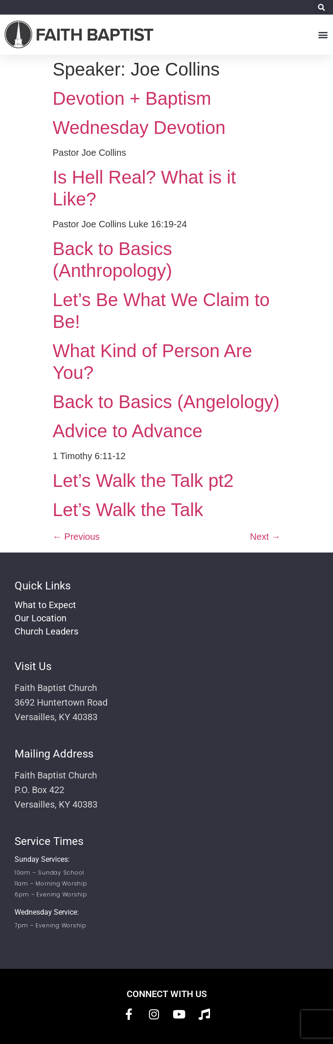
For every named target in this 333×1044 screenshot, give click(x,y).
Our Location (41, 618)
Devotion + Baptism (132, 98)
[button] (321, 7)
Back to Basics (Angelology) (166, 402)
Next (265, 537)
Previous (76, 537)
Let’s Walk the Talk (128, 510)
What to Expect (45, 604)
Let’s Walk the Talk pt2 (143, 481)
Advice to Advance (128, 431)
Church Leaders (46, 631)
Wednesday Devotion (139, 128)
